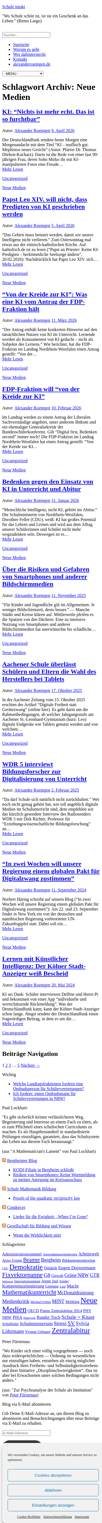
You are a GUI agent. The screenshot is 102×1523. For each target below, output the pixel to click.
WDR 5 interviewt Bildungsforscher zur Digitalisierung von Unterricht (44, 771)
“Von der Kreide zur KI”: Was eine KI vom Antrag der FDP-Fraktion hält (44, 301)
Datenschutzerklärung (57, 1517)
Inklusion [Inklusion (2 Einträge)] (7, 1281)
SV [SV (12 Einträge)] (71, 1323)
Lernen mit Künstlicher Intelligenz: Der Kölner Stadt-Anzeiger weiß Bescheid (43, 966)
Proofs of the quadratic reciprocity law (46, 1198)
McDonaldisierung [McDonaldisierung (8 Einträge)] (75, 1292)
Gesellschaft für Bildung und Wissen (39, 1226)
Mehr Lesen (12, 169)
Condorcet (16, 1207)
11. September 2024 (68, 890)
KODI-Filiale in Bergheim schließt (43, 1169)
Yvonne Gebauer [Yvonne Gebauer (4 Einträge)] (38, 1332)
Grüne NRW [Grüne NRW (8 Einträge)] (76, 1275)
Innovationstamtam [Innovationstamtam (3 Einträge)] (27, 1281)
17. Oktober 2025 (66, 690)
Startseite (21, 44)
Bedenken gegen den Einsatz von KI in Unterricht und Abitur (47, 485)
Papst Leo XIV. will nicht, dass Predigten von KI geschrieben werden (44, 206)
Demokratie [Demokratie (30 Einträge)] (26, 1267)
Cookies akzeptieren (53, 1475)
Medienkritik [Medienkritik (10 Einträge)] (15, 1301)
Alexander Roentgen (32, 130)
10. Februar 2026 (66, 408)
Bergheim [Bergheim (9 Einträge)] (51, 1260)
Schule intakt (13, 6)
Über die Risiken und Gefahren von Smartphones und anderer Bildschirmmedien (45, 576)
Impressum (82, 1517)
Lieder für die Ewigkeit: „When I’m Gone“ (50, 1216)
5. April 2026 (63, 225)
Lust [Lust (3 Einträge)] (63, 1286)
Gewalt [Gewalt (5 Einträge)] (57, 1275)
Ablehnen (53, 1490)
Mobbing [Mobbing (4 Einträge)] (72, 1302)
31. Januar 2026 (65, 500)
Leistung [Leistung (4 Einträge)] (51, 1286)
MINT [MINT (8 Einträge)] (58, 1301)
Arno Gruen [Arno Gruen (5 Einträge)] (12, 1260)
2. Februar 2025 (65, 790)
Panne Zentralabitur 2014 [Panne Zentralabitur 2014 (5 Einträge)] (61, 1310)
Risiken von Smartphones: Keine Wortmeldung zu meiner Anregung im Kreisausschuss (54, 1177)
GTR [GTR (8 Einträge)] (95, 1275)
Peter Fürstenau (23, 1395)
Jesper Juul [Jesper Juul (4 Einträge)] (50, 1281)
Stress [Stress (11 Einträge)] (60, 1323)
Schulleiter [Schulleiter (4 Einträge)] (10, 1324)
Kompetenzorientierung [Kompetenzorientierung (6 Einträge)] (23, 1286)
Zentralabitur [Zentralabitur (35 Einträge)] (71, 1330)
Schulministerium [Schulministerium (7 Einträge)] (36, 1323)
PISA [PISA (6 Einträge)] (17, 1317)
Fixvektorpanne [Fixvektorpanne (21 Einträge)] (22, 1274)
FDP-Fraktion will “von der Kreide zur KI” (41, 392)
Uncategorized (14, 178)
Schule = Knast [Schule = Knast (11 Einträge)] (77, 1317)
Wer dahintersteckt (29, 54)
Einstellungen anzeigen (53, 1505)
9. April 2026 (63, 130)
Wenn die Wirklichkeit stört (37, 1235)
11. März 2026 (64, 320)
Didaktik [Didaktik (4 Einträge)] (50, 1268)
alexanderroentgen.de (31, 64)
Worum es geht (26, 49)
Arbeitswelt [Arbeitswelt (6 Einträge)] (88, 1254)
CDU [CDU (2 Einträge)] (5, 1268)
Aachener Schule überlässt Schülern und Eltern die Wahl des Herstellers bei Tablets (49, 671)
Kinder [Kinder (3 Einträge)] (64, 1281)
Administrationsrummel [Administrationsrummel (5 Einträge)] (22, 1254)
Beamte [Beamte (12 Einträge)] (31, 1260)
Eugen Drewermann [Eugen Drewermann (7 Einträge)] (76, 1267)
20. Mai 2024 (63, 985)
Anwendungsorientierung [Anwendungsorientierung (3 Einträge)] (60, 1254)
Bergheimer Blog (22, 1160)
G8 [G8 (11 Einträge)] (47, 1275)
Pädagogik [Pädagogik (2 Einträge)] (29, 1317)
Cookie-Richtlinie (29, 1517)
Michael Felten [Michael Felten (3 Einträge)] (40, 1302)
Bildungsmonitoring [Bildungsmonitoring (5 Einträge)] (78, 1260)
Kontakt (20, 59)
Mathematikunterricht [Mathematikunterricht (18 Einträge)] (29, 1292)
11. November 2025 (68, 595)
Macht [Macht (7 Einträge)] (73, 1286)
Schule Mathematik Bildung (31, 1189)
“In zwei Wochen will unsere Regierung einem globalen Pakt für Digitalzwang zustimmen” (51, 871)
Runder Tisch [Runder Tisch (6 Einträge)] (48, 1317)
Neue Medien (14, 187)
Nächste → (30, 1065)
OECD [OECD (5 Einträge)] (33, 1310)
